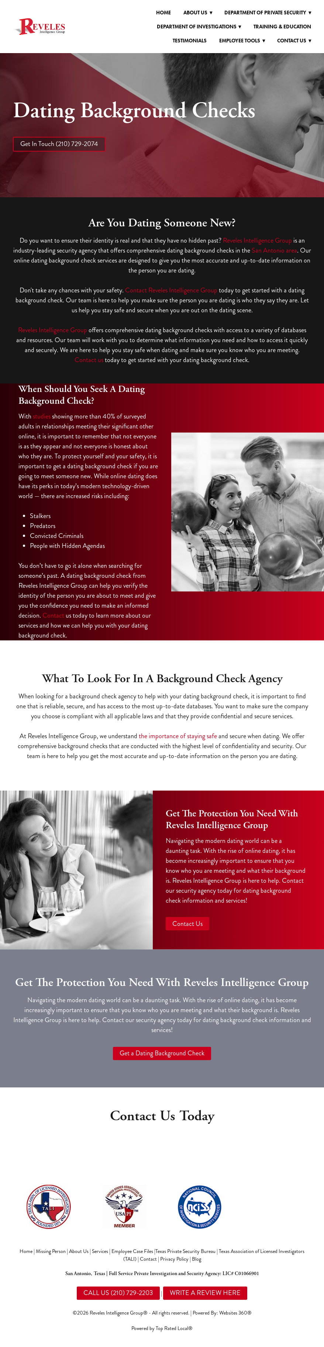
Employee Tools (242, 41)
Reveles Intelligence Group (257, 240)
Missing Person (51, 1251)
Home (163, 13)
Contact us (89, 360)
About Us (79, 1251)
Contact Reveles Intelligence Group (171, 290)
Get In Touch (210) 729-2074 (59, 144)
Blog (196, 1259)
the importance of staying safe (178, 736)
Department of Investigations (199, 27)
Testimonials (190, 41)
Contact (53, 615)
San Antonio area (274, 250)
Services (100, 1251)
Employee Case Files (132, 1251)
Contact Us (187, 923)
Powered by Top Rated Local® (162, 1328)
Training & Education (282, 27)
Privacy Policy (174, 1259)
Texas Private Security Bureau (185, 1251)
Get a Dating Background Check (162, 1053)
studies (42, 416)
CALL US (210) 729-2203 (118, 1293)
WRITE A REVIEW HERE (205, 1293)
